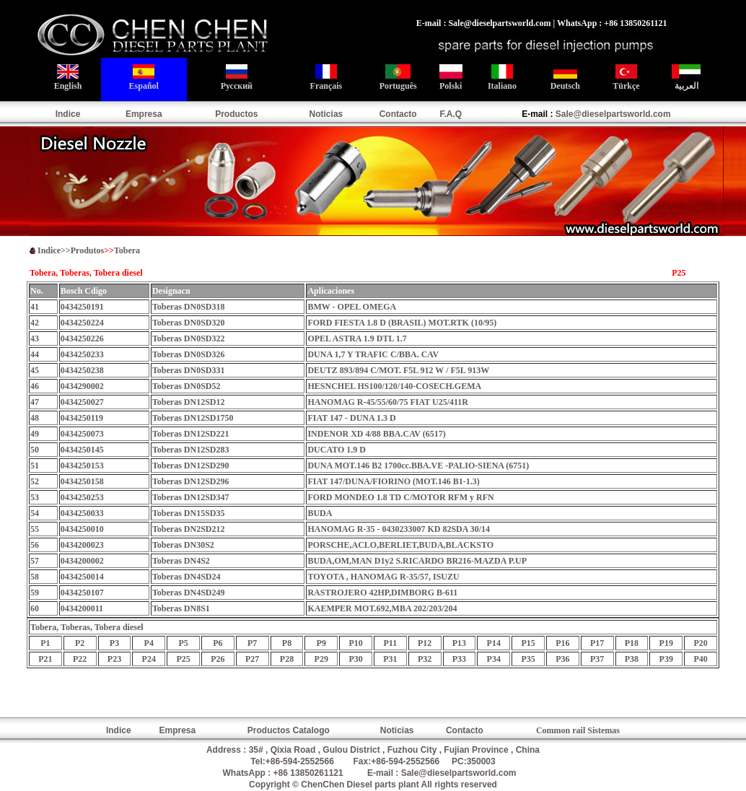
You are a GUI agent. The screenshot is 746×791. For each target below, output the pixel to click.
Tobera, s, (87, 627)
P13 (459, 643)
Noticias (326, 114)
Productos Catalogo (288, 730)
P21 (45, 659)
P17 (597, 643)
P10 (355, 643)
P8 (286, 643)
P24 (149, 659)
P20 (700, 643)
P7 (252, 643)
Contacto (398, 114)
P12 (424, 643)
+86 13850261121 (308, 773)
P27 (252, 659)
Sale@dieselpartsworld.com (613, 114)
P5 (183, 643)
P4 (149, 643)
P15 (528, 643)
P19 (666, 643)
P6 (217, 643)
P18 (632, 643)
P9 (321, 643)
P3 (114, 643)
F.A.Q (450, 114)
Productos (236, 114)
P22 (80, 659)
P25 (183, 659)
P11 (391, 643)
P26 (217, 659)
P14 (494, 643)
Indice (68, 114)
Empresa (144, 114)
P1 (45, 643)
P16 (562, 643)
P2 (79, 643)
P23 (114, 659)
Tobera (127, 250)
